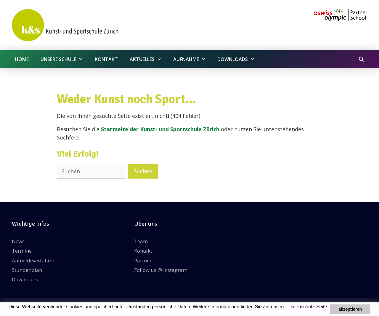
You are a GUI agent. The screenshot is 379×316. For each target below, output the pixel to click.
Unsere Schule (65, 59)
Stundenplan (27, 270)
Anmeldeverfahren (33, 260)
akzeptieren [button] (350, 309)
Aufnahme (192, 59)
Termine (22, 250)
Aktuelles (148, 59)
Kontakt (106, 59)
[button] (9, 312)
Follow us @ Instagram (160, 270)
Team (141, 241)
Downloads (239, 59)
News (18, 241)
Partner (143, 260)
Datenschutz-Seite (307, 306)
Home (22, 59)
